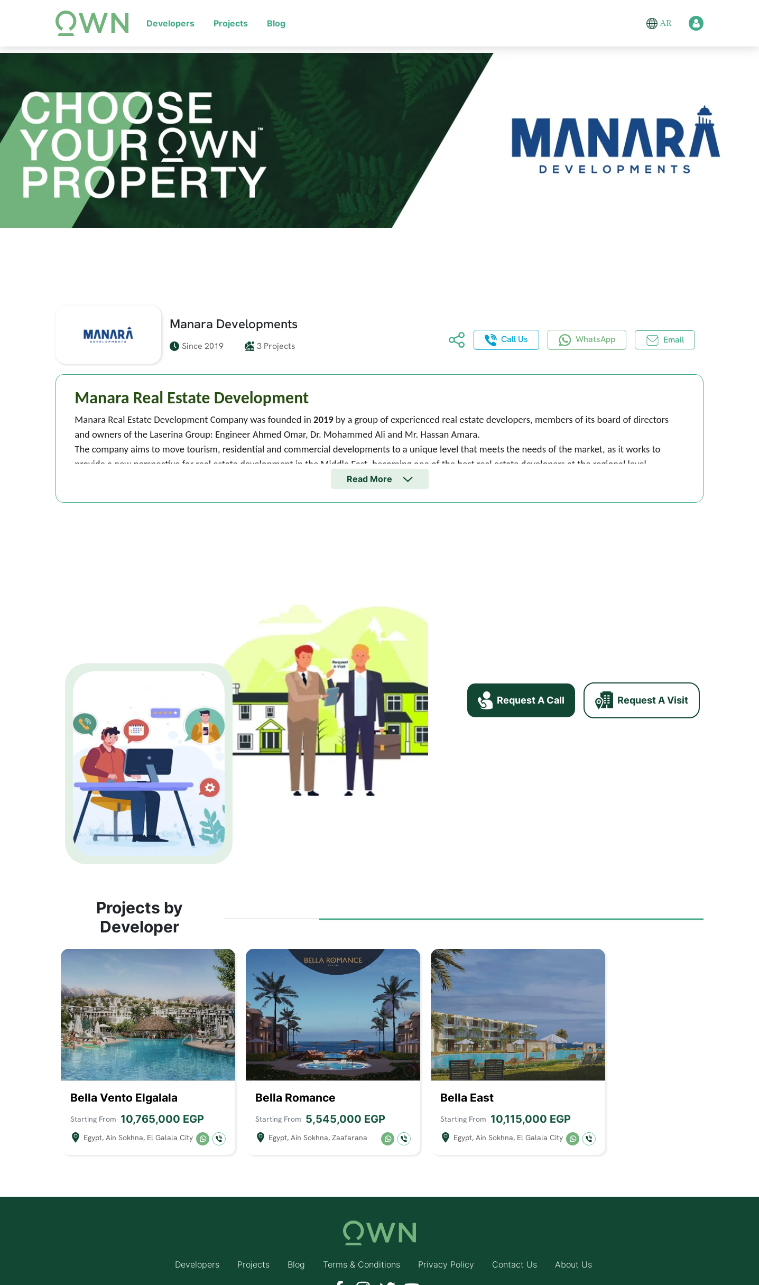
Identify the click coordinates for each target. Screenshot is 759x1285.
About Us (573, 1242)
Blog (276, 23)
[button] (652, 23)
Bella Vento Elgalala (124, 1074)
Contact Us (514, 1242)
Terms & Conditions (361, 1242)
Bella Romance (295, 1074)
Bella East (467, 1074)
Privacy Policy (446, 1242)
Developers (170, 23)
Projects (231, 23)
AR (665, 23)
